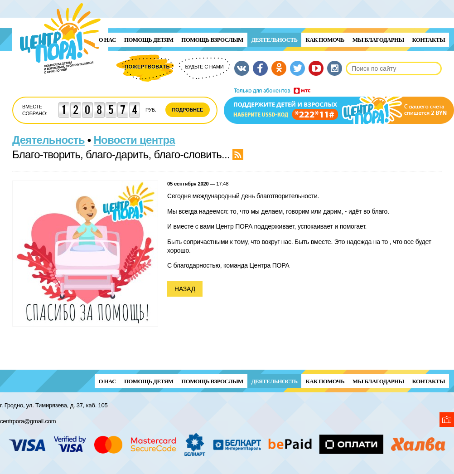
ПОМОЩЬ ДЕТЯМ (148, 39)
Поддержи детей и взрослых (339, 106)
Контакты (428, 39)
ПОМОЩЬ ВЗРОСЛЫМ (212, 39)
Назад (184, 289)
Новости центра (134, 140)
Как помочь (324, 39)
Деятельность (274, 39)
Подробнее (187, 109)
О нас (107, 39)
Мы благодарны (378, 39)
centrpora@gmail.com (28, 421)
